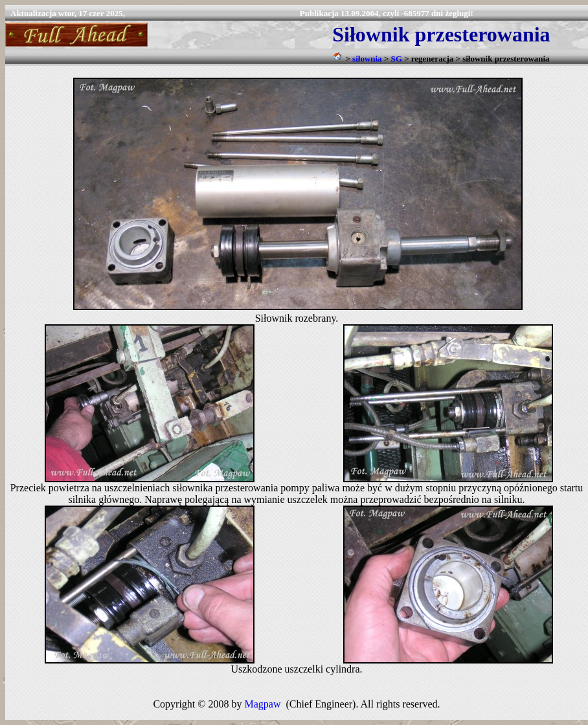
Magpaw (262, 703)
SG (396, 58)
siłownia (367, 58)
